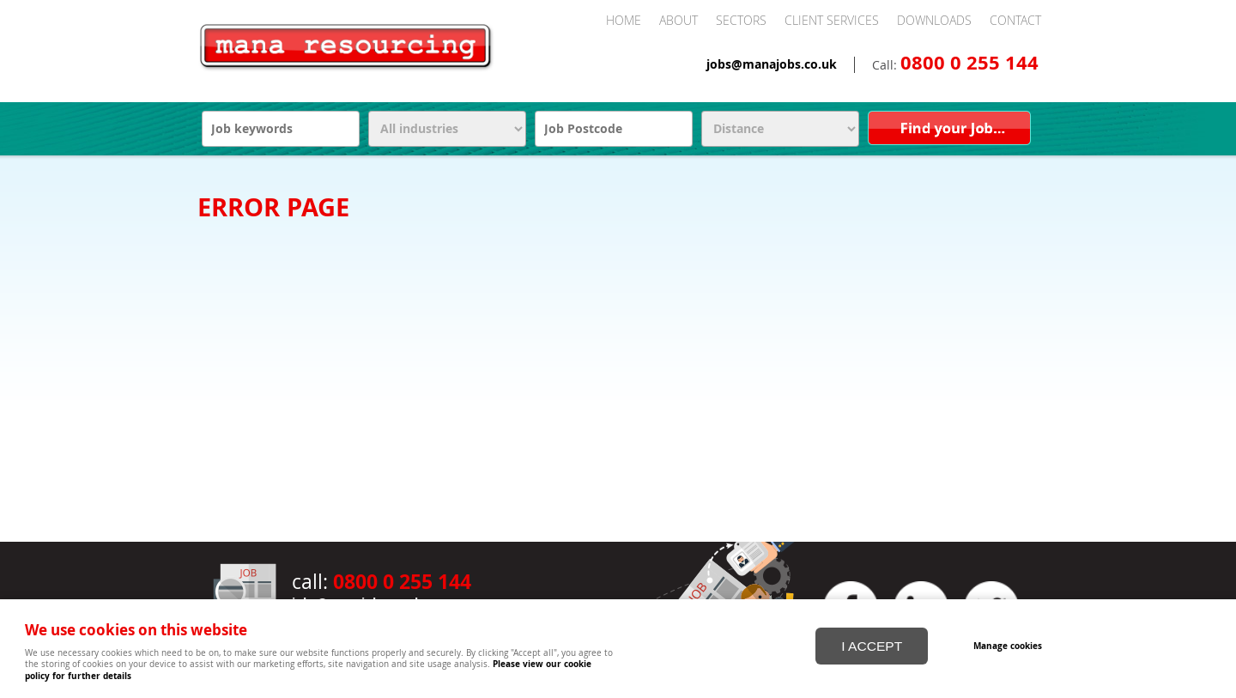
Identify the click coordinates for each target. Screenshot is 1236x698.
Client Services (832, 20)
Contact (1015, 20)
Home (623, 20)
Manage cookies (1007, 645)
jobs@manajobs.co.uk (771, 64)
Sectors (741, 20)
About (678, 20)
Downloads (934, 20)
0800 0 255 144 (969, 63)
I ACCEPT (871, 645)
